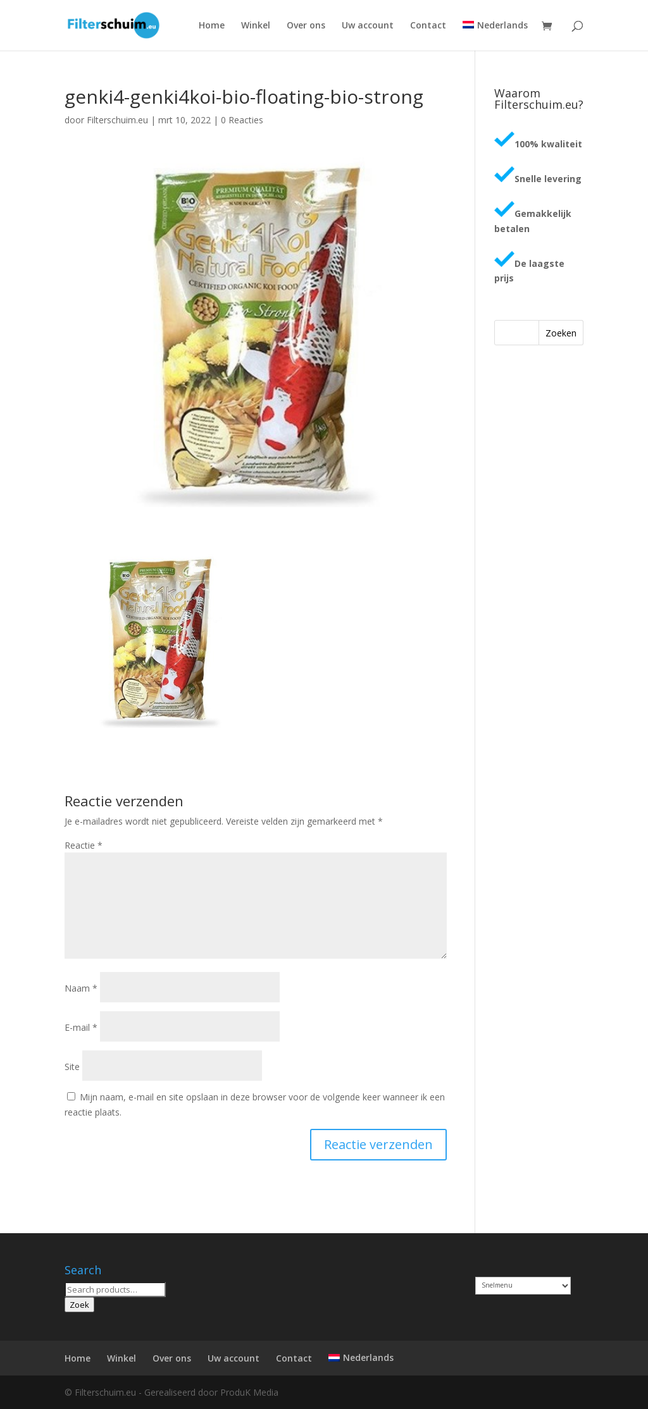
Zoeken (560, 333)
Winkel (255, 26)
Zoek (79, 1304)
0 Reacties (242, 120)
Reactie (84, 845)
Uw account (368, 26)
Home (212, 26)
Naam (81, 988)
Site (72, 1067)
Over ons (306, 26)
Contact (428, 26)
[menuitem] (495, 36)
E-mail (81, 1027)
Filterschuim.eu (117, 120)
